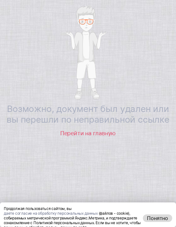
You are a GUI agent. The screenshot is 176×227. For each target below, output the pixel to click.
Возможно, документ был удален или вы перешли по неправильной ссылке (88, 114)
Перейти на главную (88, 133)
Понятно (157, 218)
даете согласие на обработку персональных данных (51, 213)
